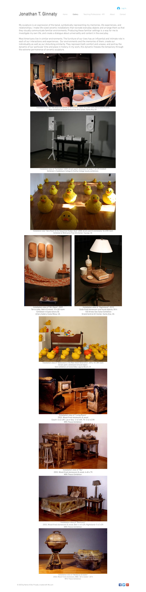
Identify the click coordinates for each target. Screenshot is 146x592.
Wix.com (50, 585)
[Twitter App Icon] (123, 584)
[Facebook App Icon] (120, 584)
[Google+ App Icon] (127, 584)
